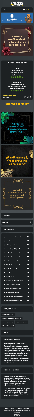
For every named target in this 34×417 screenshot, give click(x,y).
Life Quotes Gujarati (9, 95)
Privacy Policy (9, 409)
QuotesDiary (19, 411)
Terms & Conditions (23, 409)
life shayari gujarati (7, 322)
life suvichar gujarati (8, 326)
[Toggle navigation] (4, 9)
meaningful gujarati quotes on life (11, 318)
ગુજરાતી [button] (26, 9)
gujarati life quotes (22, 322)
